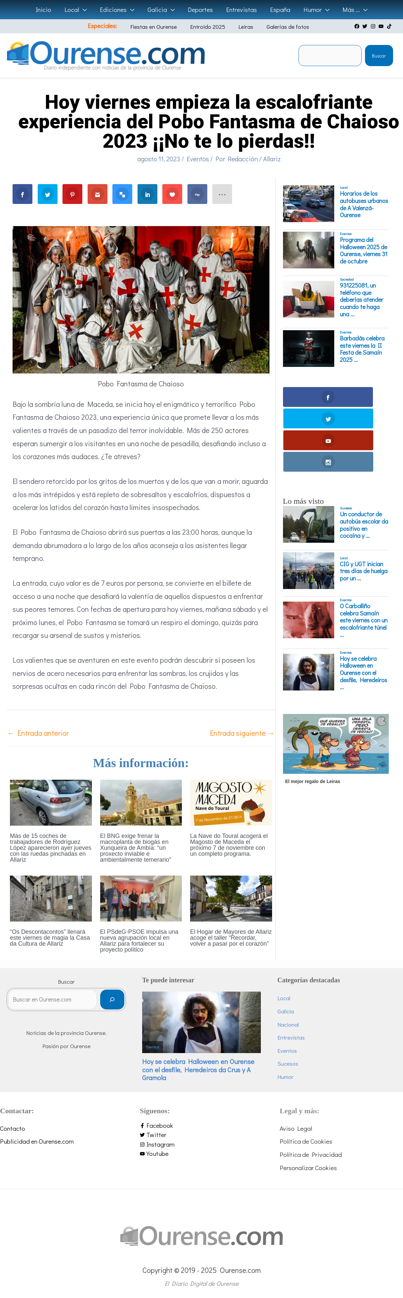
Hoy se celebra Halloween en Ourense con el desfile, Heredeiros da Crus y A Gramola (210, 1066)
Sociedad (347, 279)
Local (344, 187)
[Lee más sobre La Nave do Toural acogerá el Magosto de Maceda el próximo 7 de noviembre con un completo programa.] (231, 801)
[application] (85, 10)
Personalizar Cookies (308, 1165)
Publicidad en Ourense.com (37, 1139)
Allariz (272, 158)
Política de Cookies (306, 1139)
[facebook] (357, 26)
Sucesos (346, 443)
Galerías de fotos (279, 26)
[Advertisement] (335, 792)
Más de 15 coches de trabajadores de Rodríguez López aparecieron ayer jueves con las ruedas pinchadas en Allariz (50, 848)
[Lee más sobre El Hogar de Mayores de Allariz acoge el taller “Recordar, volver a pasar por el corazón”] (231, 897)
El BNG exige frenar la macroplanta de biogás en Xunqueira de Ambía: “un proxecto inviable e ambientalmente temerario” (135, 848)
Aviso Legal (296, 1126)
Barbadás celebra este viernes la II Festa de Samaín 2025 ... (362, 349)
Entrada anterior (38, 733)
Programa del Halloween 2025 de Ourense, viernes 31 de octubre (363, 250)
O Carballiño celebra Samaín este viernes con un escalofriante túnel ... (363, 556)
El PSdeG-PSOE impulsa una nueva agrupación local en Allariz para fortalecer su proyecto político (139, 940)
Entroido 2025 (208, 26)
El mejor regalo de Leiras (313, 716)
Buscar (379, 56)
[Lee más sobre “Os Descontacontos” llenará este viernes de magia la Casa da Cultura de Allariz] (51, 897)
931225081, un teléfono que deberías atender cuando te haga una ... (361, 300)
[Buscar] (124, 1002)
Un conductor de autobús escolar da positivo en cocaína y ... (364, 460)
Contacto (12, 1126)
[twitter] (365, 26)
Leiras (241, 26)
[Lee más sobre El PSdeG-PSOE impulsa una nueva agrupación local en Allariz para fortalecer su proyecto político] (141, 897)
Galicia (291, 1011)
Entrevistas (297, 1037)
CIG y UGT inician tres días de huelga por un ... (363, 506)
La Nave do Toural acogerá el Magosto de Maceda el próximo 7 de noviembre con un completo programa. (229, 845)
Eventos (198, 158)
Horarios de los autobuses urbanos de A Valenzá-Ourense (364, 204)
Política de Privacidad (311, 1153)
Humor (291, 1077)
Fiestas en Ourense (159, 26)
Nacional (294, 1024)
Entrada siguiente (242, 733)
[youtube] (382, 26)
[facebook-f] (201, 1124)
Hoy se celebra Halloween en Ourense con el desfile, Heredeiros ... (363, 608)
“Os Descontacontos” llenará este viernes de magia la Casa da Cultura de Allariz (50, 937)
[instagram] (374, 26)
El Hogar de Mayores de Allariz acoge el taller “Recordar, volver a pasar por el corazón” (231, 937)
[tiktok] (390, 26)
